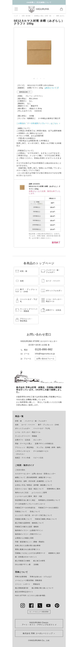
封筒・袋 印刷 (26, 16)
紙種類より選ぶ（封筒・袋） (43, 16)
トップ (16, 16)
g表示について (51, 88)
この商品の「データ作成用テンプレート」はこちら (37, 123)
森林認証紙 (23, 92)
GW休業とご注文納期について (39, 2)
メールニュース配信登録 (39, 612)
